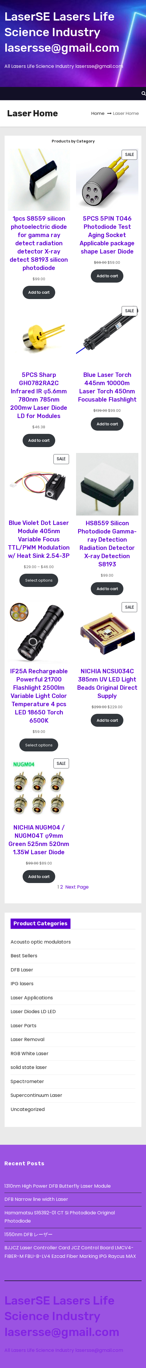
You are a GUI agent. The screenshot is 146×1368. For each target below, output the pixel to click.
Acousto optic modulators (41, 942)
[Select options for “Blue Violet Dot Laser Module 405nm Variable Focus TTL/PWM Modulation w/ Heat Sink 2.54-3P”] (38, 580)
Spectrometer (27, 1081)
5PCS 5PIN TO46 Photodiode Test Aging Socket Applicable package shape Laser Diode (107, 235)
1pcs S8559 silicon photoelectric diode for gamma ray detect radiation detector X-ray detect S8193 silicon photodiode (39, 243)
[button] (144, 93)
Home (98, 113)
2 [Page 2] (61, 887)
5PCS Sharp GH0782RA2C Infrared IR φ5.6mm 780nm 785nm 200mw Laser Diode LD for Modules (38, 395)
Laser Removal (27, 1039)
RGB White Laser (29, 1053)
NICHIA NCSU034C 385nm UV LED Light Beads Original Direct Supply (107, 683)
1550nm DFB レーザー (29, 1234)
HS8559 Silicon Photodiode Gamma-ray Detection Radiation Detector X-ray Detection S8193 (107, 544)
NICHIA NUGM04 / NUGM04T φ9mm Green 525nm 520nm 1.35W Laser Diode (39, 840)
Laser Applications (32, 997)
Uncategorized (28, 1109)
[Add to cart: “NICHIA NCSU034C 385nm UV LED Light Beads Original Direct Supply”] (107, 720)
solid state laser (29, 1067)
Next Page (77, 887)
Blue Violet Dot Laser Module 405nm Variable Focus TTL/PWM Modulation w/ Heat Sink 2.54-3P (39, 539)
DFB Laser (22, 969)
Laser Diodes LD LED (33, 1011)
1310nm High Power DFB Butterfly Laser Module (57, 1186)
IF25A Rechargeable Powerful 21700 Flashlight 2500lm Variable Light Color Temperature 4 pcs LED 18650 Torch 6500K (39, 696)
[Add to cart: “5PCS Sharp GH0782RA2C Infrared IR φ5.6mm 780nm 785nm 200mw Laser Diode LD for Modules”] (39, 440)
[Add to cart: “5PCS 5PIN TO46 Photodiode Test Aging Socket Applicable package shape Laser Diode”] (107, 275)
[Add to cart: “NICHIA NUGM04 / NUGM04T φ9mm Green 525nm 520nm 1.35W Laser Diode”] (39, 876)
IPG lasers (22, 983)
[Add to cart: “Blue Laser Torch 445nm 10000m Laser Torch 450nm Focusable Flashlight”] (107, 423)
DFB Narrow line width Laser (36, 1199)
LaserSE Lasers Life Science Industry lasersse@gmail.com (61, 32)
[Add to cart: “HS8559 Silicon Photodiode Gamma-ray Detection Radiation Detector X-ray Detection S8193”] (107, 588)
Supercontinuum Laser (36, 1095)
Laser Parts (23, 1025)
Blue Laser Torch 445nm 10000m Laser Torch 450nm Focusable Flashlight (107, 387)
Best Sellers (24, 955)
